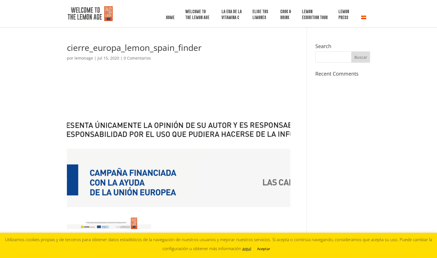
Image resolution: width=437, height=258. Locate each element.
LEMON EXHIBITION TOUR (315, 14)
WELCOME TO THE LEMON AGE (197, 14)
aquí (246, 248)
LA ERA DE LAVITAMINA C (231, 14)
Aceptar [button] (263, 248)
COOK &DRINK (285, 14)
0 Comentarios (137, 58)
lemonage (83, 58)
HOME (170, 17)
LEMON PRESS (343, 14)
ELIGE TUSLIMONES (260, 14)
